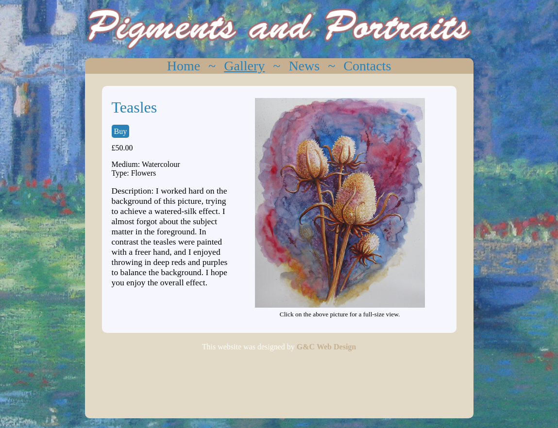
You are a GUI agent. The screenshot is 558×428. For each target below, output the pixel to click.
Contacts (367, 65)
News (304, 65)
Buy (120, 131)
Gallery (244, 65)
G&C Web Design (326, 347)
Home (183, 65)
